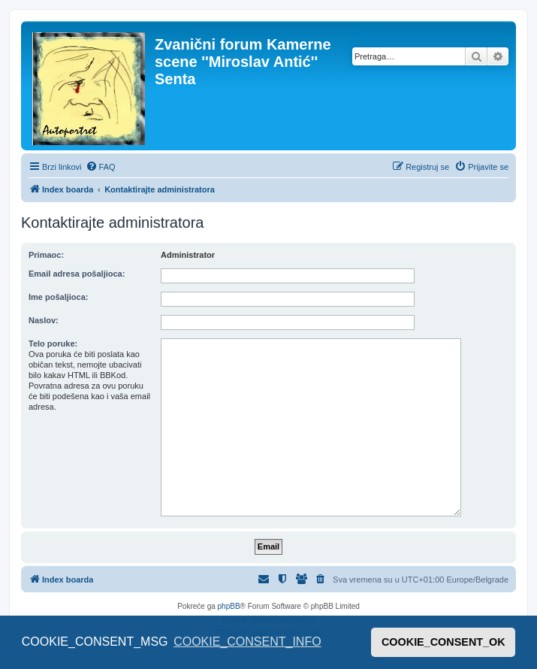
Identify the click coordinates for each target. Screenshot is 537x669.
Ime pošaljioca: (58, 296)
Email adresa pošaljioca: (77, 273)
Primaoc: (46, 254)
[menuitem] (101, 167)
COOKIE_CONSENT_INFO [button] (247, 641)
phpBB (229, 606)
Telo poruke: (53, 343)
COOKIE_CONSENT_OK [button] (443, 642)
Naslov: (44, 320)
